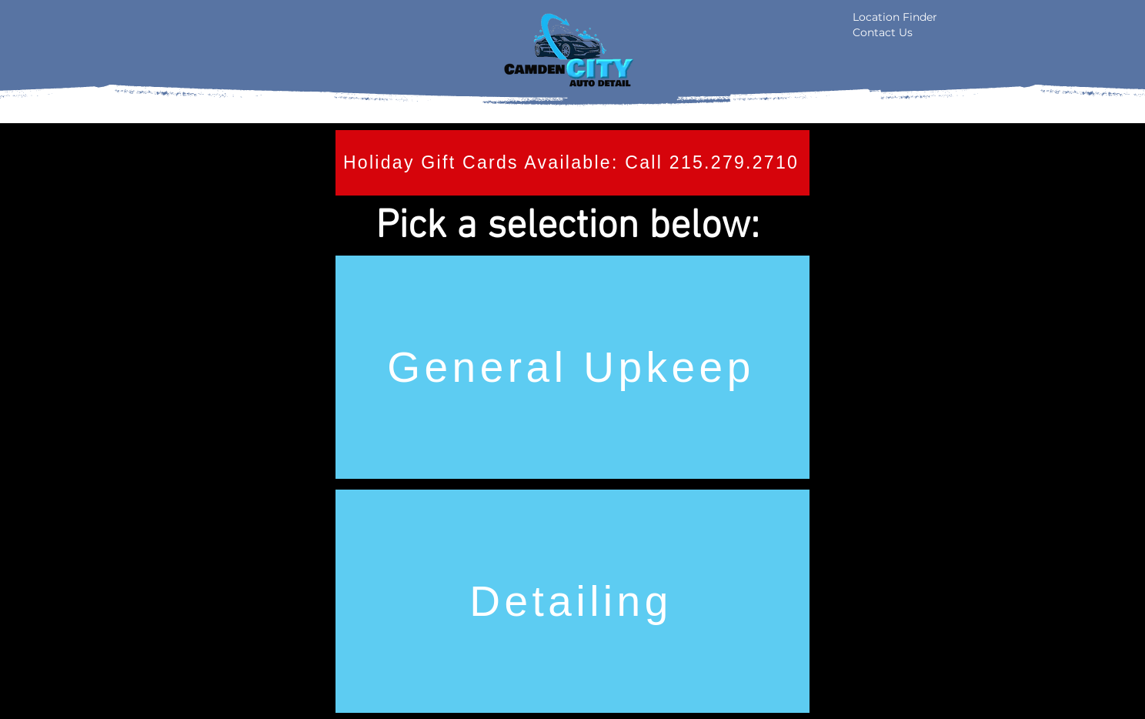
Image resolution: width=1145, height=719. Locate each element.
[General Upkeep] (572, 367)
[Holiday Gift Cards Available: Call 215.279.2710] (572, 163)
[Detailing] (572, 601)
